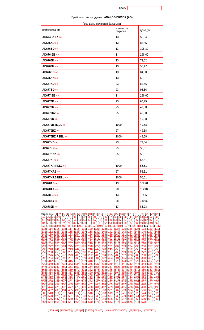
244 (77, 249)
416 (143, 275)
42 (136, 217)
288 (130, 255)
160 (117, 234)
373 (97, 269)
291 (150, 255)
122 (103, 228)
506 (143, 290)
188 (64, 240)
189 (70, 240)
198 (130, 240)
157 (97, 234)
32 (84, 217)
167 (44, 237)
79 (89, 223)
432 (130, 278)
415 (137, 275)
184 (157, 237)
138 (90, 231)
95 (53, 225)
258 (50, 252)
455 (44, 284)
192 (90, 240)
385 (57, 272)
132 (50, 231)
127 (137, 228)
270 (130, 252)
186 (50, 240)
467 (123, 284)
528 (50, 296)
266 (103, 252)
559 (137, 299)
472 (157, 284)
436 (157, 278)
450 (130, 281)
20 (142, 214)
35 (100, 217)
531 (70, 296)
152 (64, 234)
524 (143, 293)
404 (64, 275)
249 (110, 249)
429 (110, 278)
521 (123, 293)
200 (143, 240)
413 (123, 275)
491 (44, 290)
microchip (67, 310)
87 (131, 223)
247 (97, 249)
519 (110, 293)
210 (90, 243)
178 (117, 237)
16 (121, 214)
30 (74, 217)
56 (89, 220)
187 (57, 240)
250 (117, 249)
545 (44, 299)
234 (130, 246)
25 (48, 217)
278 (64, 255)
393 (110, 272)
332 (64, 263)
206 (64, 243)
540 (130, 296)
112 (158, 225)
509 (44, 293)
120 (90, 228)
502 (117, 290)
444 (90, 281)
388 (77, 272)
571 (97, 301)
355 (97, 266)
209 (84, 243)
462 (90, 284)
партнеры (136, 310)
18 (131, 214)
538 (117, 296)
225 (70, 246)
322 (117, 261)
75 (68, 223)
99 (74, 225)
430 (117, 278)
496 (77, 290)
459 (70, 284)
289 (137, 255)
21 (147, 214)
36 (105, 217)
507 (150, 290)
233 (123, 246)
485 (123, 287)
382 (157, 269)
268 (117, 252)
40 (125, 217)
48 (48, 220)
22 (152, 214)
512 (64, 293)
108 (133, 225)
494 (64, 290)
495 (70, 290)
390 (90, 272)
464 (103, 284)
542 (143, 296)
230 (103, 246)
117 (70, 228)
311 (44, 261)
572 (103, 301)
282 (90, 255)
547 (57, 299)
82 (105, 223)
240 (50, 249)
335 (84, 263)
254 (143, 249)
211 (97, 243)
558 (130, 299)
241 (57, 249)
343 (137, 263)
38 (115, 217)
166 (157, 234)
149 (44, 234)
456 (50, 284)
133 (57, 231)
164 (143, 234)
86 (125, 223)
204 (50, 243)
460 (77, 284)
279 (70, 255)
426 (90, 278)
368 (64, 269)
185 (44, 240)
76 (74, 223)
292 (157, 255)
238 (157, 246)
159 (110, 234)
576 (130, 301)
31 (79, 217)
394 (117, 272)
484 (117, 287)
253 (137, 249)
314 (64, 261)
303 (110, 258)
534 (90, 296)
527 (44, 296)
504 (130, 290)
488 (143, 287)
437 (44, 281)
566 (64, 301)
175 (97, 237)
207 (70, 243)
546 (50, 299)
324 (130, 261)
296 (64, 258)
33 (89, 217)
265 (97, 252)
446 (103, 281)
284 (103, 255)
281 (84, 255)
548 (64, 299)
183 (150, 237)
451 (137, 281)
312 (50, 261)
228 (90, 246)
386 (64, 272)
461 (84, 284)
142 (117, 231)
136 (77, 231)
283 (97, 255)
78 (84, 223)
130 (157, 228)
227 (84, 246)
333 (70, 263)
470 (143, 284)
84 (115, 223)
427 (97, 278)
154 (77, 234)
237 (150, 246)
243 (70, 249)
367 (57, 269)
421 (57, 278)
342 (130, 263)
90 (146, 223)
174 (90, 237)
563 (44, 301)
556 (117, 299)
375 (110, 269)
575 (123, 301)
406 (77, 275)
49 (53, 220)
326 (143, 261)
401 (44, 275)
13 (105, 214)
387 (70, 272)
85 (120, 223)
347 (44, 266)
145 (137, 231)
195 (110, 240)
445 (97, 281)
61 (115, 220)
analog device (94, 310)
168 (50, 237)
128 (143, 228)
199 (137, 240)
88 (136, 223)
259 (57, 252)
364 (157, 266)
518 (103, 293)
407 (84, 275)
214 (117, 243)
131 (44, 231)
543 (150, 296)
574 (117, 301)
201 (150, 240)
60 (110, 220)
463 (97, 284)
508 (157, 290)
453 (150, 281)
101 (86, 225)
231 (110, 246)
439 (57, 281)
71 (48, 223)
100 (80, 225)
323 (123, 261)
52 (68, 220)
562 (157, 299)
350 (64, 266)
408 (90, 275)
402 (50, 275)
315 (70, 261)
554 (103, 299)
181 (137, 237)
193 (97, 240)
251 (123, 249)
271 (137, 252)
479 (84, 287)
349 (57, 266)
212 (103, 243)
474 (50, 287)
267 (110, 252)
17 (126, 214)
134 (64, 231)
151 (57, 234)
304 (117, 258)
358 (117, 266)
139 (97, 231)
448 (117, 281)
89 (141, 223)
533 (84, 296)
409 (97, 275)
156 (90, 234)
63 (125, 220)
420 (50, 278)
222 (50, 246)
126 (130, 228)
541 (137, 296)
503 (123, 290)
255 (150, 249)
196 (117, 240)
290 (143, 255)
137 (84, 231)
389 (84, 272)
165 (150, 234)
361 (137, 266)
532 (77, 296)
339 (110, 263)
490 (157, 287)
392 (103, 272)
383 (44, 272)
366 (50, 269)
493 (57, 290)
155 (84, 234)
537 (110, 296)
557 (123, 299)
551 (84, 299)
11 (95, 214)
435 (150, 278)
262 (77, 252)
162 (130, 234)
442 (77, 281)
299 (84, 258)
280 (77, 255)
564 (50, 301)
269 (123, 252)
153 (70, 234)
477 (70, 287)
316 (77, 261)
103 (100, 225)
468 (130, 284)
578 (143, 301)
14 (110, 214)
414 (130, 275)
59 (105, 220)
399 (150, 272)
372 (90, 269)
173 (84, 237)
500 (103, 290)
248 (103, 249)
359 (123, 266)
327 (150, 261)
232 (117, 246)
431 (123, 278)
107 (126, 225)
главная (53, 310)
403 (57, 275)
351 (70, 266)
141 (110, 231)
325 (137, 261)
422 (64, 278)
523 (137, 293)
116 (64, 228)
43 (141, 217)
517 (97, 293)
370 (77, 269)
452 (143, 281)
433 (137, 278)
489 (150, 287)
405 (70, 275)
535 (97, 296)
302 (103, 258)
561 (150, 299)
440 (64, 281)
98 (68, 225)
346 (157, 263)
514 (77, 293)
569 (84, 301)
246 (90, 249)
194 (103, 240)
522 (130, 293)
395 (123, 272)
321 (110, 261)
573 (110, 301)
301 (97, 258)
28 (63, 217)
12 (100, 214)
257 (44, 252)
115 (57, 228)
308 (143, 258)
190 (77, 240)
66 (141, 220)
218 (143, 243)
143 (123, 231)
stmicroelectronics (116, 310)
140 (103, 231)
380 (143, 269)
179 (123, 237)
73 (58, 223)
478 (77, 287)
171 (70, 237)
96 (58, 225)
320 (103, 261)
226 (77, 246)
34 (95, 217)
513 (70, 293)
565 (57, 301)
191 (84, 240)
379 (137, 269)
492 (50, 290)
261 (70, 252)
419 (44, 278)
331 (57, 263)
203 (44, 243)
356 (103, 266)
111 (152, 225)
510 (50, 293)
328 (157, 261)
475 (57, 287)
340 (117, 263)
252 (130, 249)
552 (90, 299)
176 (103, 237)
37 (110, 217)
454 (157, 281)
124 (117, 228)
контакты (150, 310)
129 (150, 228)
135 (70, 231)
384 (50, 272)
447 (110, 281)
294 (50, 258)
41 (131, 217)
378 (130, 269)
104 (106, 225)
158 (103, 234)
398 (143, 272)
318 (90, 261)
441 (70, 281)
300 (90, 258)
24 (43, 217)
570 (90, 301)
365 (44, 269)
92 (156, 223)
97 (63, 225)
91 (151, 223)
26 (53, 217)
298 (77, 258)
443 (84, 281)
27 (58, 217)
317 (84, 261)
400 (157, 272)
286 (117, 255)
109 (140, 225)
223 (57, 246)
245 (84, 249)
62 (120, 220)
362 (143, 266)
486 (130, 287)
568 (77, 301)
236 (143, 246)
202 (157, 240)
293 (44, 258)
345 (150, 263)
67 (146, 220)
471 (150, 284)
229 (97, 246)
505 (137, 290)
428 (103, 278)
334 (77, 263)
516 (90, 293)
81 (100, 223)
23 (157, 214)
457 (57, 284)
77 (79, 223)
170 (64, 237)
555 (110, 299)
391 (97, 272)
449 (123, 281)
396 (130, 272)
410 (103, 275)
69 (156, 220)
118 (77, 228)
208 (77, 243)
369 (70, 269)
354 (90, 266)
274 (157, 252)
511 (57, 293)
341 (123, 263)
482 (103, 287)
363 (150, 266)
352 (77, 266)
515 (84, 293)
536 (103, 296)
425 (84, 278)
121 (97, 228)
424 (77, 278)
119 (84, 228)
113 (44, 228)
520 (117, 293)
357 (110, 266)
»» (60, 37)
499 (97, 290)
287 (123, 255)
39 (120, 217)
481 (97, 287)
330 (50, 263)
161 (123, 234)
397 (137, 272)
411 (110, 275)
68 (151, 220)
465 (110, 284)
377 (123, 269)
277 (57, 255)
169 (57, 237)
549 (70, 299)
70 (43, 223)
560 (143, 299)
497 (84, 290)
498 (90, 290)
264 (90, 252)
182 (143, 237)
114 (50, 228)
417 (150, 275)
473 (44, 287)
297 (70, 258)
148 (157, 231)
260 (64, 252)
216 (130, 243)
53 (74, 220)
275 (44, 255)
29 (68, 217)
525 (150, 293)
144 (130, 231)
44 (146, 217)
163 (137, 234)
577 (137, 301)
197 (123, 240)
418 (157, 275)
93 (43, 225)
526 (157, 293)
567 (70, 301)
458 (64, 284)
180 (130, 237)
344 (143, 263)
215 (123, 243)
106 (120, 225)
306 (130, 258)
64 (131, 220)
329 (44, 263)
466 (117, 284)
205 (57, 243)
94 (48, 225)
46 (156, 217)
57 (95, 220)
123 (110, 228)
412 (117, 275)
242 (64, 249)
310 (157, 258)
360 (130, 266)
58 (100, 220)
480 (90, 287)
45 (151, 217)
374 (103, 269)
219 (150, 243)
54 (79, 220)
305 (123, 258)
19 (136, 214)
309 (150, 258)
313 (57, 261)
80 (95, 223)
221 (44, 246)
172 (77, 237)
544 (157, 296)
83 (110, 223)
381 (150, 269)
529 (57, 296)
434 (143, 278)
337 (97, 263)
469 (137, 284)
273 (150, 252)
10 (90, 214)
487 (137, 287)
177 (110, 237)
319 (97, 261)
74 (63, 223)
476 (64, 287)
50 (58, 220)
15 (116, 214)
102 (93, 225)
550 (77, 299)
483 (110, 287)
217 (137, 243)
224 (64, 246)
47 (43, 220)
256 (157, 249)
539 (123, 296)
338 (103, 263)
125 (123, 228)
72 (53, 223)
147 (150, 231)
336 (90, 263)
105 (113, 225)
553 (97, 299)
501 (110, 290)
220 (157, 243)
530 (64, 296)
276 (50, 255)
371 (84, 269)
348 (50, 266)
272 (143, 252)
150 (50, 234)
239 (44, 249)
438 (50, 281)
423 (70, 278)
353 (84, 266)
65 (136, 220)
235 (137, 246)
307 (137, 258)
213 (110, 243)
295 (57, 258)
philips (79, 310)
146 (143, 231)
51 (63, 220)
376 (117, 269)
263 (84, 252)
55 (84, 220)
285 (110, 255)
